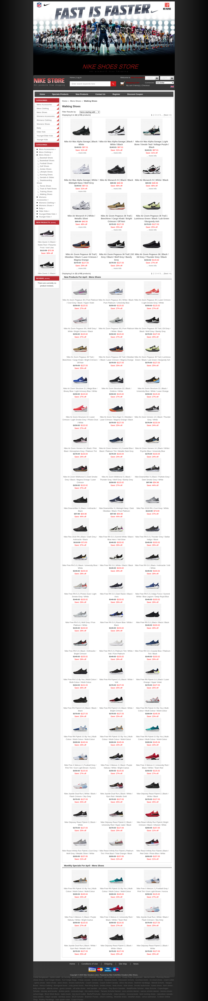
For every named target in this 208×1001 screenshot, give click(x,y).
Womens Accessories (46, 116)
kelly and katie (39, 988)
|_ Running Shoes (45, 175)
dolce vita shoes (126, 983)
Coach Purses (77, 1000)
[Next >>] (167, 115)
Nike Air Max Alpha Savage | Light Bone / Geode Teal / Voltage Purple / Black (151, 144)
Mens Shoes (42, 112)
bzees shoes (156, 985)
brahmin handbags (142, 983)
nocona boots (132, 994)
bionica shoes (166, 991)
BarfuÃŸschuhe (93, 994)
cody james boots (76, 985)
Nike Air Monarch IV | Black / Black (116, 180)
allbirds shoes (52, 988)
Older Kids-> (44, 211)
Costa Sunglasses (40, 977)
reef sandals (92, 988)
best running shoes (148, 994)
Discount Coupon (135, 94)
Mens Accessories (44, 105)
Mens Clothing (43, 108)
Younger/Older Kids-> (48, 214)
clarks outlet (55, 977)
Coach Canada (92, 983)
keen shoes (51, 983)
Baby (39, 128)
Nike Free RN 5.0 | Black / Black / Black (152, 622)
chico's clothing (106, 997)
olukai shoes (38, 980)
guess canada (65, 988)
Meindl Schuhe (158, 983)
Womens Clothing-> (47, 203)
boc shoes (103, 988)
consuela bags (77, 991)
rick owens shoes (92, 991)
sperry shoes (39, 983)
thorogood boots (60, 985)
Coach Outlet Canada (109, 983)
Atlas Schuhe (150, 988)
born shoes (167, 985)
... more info (81, 153)
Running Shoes (163, 977)
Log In (78, 77)
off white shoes (79, 988)
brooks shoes (97, 980)
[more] (53, 222)
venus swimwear (149, 997)
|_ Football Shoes (44, 163)
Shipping (108, 964)
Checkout (146, 85)
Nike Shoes (133, 975)
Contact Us (100, 94)
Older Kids (41, 132)
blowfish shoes (134, 997)
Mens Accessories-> (47, 149)
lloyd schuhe (107, 994)
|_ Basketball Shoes (45, 160)
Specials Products (60, 94)
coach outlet (169, 980)
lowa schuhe (38, 997)
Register (116, 94)
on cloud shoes (156, 980)
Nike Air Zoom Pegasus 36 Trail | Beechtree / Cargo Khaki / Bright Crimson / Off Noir (116, 219)
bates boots (66, 994)
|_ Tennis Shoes (44, 186)
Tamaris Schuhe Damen (111, 991)
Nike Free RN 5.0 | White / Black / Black (116, 565)
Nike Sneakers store (140, 77)
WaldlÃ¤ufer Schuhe (135, 988)
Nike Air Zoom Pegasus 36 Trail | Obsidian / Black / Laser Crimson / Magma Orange (81, 257)
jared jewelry (77, 977)
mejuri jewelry (119, 994)
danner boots (149, 977)
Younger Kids (42, 140)
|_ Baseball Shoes (45, 158)
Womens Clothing (44, 120)
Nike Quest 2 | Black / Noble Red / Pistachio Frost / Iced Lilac (47, 245)
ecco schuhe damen (130, 991)
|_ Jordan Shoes (44, 169)
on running (65, 977)
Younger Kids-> (45, 217)
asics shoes (62, 983)
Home (72, 77)
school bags (38, 994)
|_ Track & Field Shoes (47, 189)
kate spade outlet (63, 1000)
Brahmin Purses (91, 997)
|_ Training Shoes (44, 191)
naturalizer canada (164, 994)
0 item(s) (136, 85)
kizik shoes (128, 985)
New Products (82, 94)
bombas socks (64, 997)
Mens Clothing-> (46, 152)
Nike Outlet (113, 975)
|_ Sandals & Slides (45, 177)
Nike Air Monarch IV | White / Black (151, 180)
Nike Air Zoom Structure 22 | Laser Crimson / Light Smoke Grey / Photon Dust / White (80, 420)
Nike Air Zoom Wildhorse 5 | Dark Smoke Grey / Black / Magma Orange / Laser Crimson (80, 479)
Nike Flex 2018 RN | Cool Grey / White (152, 508)
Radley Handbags (46, 1000)
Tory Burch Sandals (117, 988)
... (162, 115)
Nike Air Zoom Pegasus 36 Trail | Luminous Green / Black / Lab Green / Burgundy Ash (151, 219)
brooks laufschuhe (76, 983)
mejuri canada (51, 997)
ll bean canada (84, 980)
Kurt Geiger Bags (69, 980)
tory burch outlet (79, 994)
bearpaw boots (111, 980)
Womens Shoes (43, 124)
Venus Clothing (46, 985)
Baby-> (42, 208)
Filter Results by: (69, 112)
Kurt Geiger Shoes (53, 980)
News (136, 964)
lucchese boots (141, 980)
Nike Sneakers (122, 975)
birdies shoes (105, 985)
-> (45, 155)
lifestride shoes (120, 997)
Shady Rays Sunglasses (132, 977)
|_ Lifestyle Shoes (45, 172)
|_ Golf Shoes (43, 166)
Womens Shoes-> (46, 205)
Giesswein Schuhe (126, 980)
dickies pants (64, 991)
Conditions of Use (89, 964)
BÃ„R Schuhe (77, 997)
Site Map (123, 964)
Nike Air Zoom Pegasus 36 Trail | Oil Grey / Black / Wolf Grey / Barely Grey (116, 257)
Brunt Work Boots (52, 994)
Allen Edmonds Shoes (93, 977)
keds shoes (117, 985)
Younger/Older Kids (45, 136)
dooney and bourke (49, 991)
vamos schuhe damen (150, 991)
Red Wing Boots (92, 985)
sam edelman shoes (112, 977)
